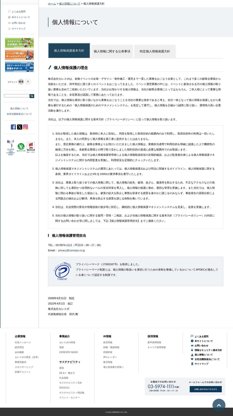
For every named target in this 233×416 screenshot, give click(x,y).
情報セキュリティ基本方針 (208, 350)
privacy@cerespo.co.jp (71, 250)
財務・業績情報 (111, 347)
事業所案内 (20, 362)
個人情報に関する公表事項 (112, 51)
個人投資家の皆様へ (113, 367)
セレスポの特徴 (67, 342)
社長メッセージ (23, 342)
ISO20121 (64, 387)
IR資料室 (107, 352)
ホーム (52, 3)
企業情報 (20, 336)
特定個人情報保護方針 (155, 51)
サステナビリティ (70, 361)
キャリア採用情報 (157, 347)
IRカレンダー (110, 357)
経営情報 (107, 342)
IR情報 (107, 336)
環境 (61, 368)
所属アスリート (23, 372)
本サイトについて (21, 17)
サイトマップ (18, 28)
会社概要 (19, 352)
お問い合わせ (18, 23)
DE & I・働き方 (67, 373)
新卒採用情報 (154, 342)
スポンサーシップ (24, 367)
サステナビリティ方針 (70, 382)
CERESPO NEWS (68, 352)
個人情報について (19, 108)
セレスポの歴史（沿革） (27, 357)
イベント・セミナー (69, 397)
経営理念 (19, 347)
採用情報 (153, 336)
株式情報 (107, 362)
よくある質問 (18, 11)
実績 (61, 347)
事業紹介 (64, 336)
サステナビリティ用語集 (71, 392)
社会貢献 (63, 378)
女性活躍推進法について (19, 114)
